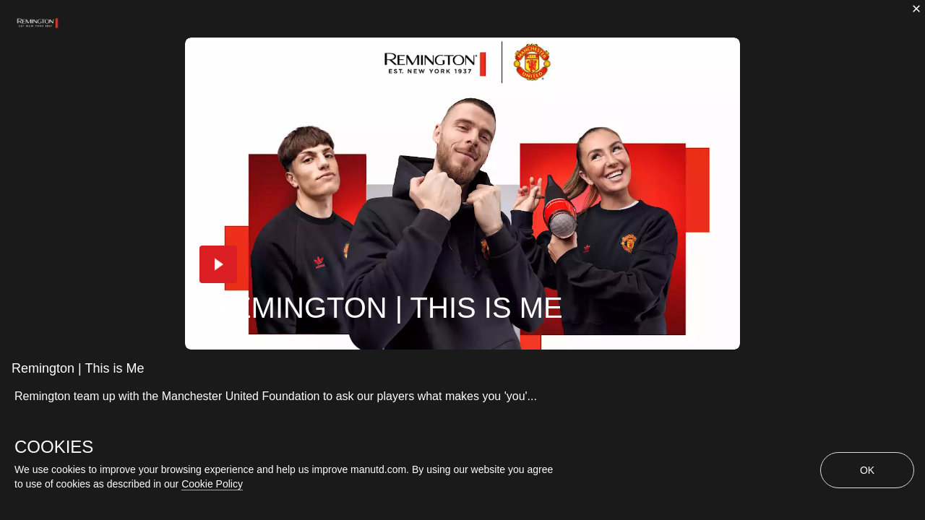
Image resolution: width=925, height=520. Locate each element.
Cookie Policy (212, 484)
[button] (218, 264)
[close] (916, 8)
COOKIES (53, 447)
